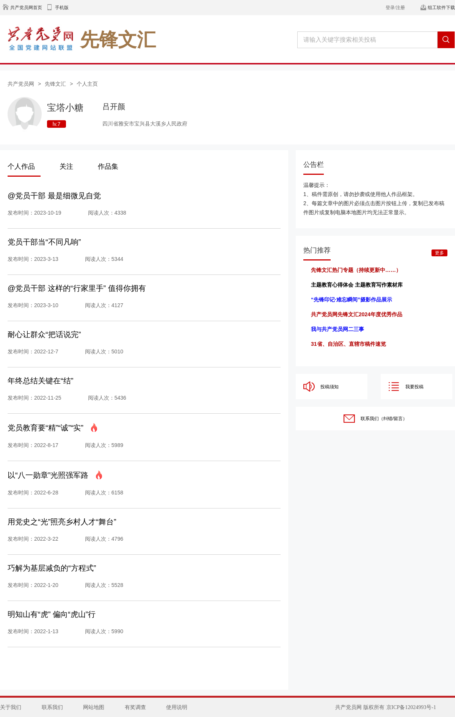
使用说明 (176, 707)
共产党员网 (21, 84)
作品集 (108, 166)
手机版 (62, 7)
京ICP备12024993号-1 (411, 707)
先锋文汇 (55, 84)
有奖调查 (135, 707)
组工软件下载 (441, 7)
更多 (439, 253)
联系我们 (52, 707)
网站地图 (93, 707)
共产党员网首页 (26, 7)
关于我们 (10, 707)
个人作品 (21, 166)
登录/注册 (395, 7)
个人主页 (87, 84)
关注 (66, 166)
